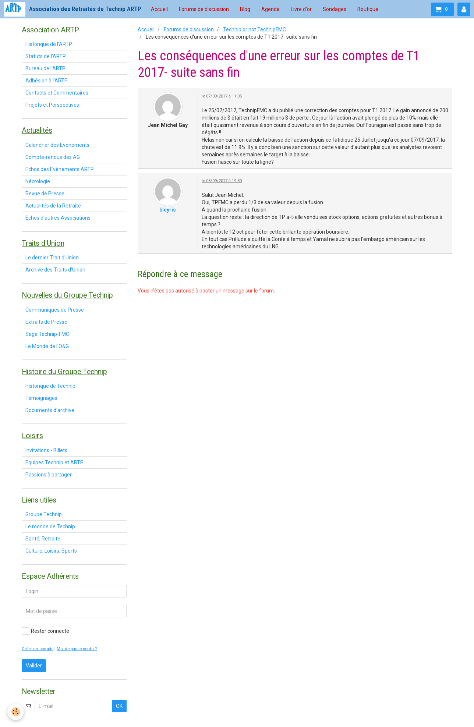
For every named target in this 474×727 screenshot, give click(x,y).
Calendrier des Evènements (57, 145)
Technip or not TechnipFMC (254, 29)
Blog (245, 9)
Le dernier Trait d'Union (52, 257)
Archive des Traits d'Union (55, 270)
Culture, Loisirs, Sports (51, 551)
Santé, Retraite (42, 539)
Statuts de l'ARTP (45, 56)
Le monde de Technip (50, 526)
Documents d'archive (49, 410)
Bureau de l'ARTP (45, 68)
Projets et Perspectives (52, 105)
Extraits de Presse (46, 322)
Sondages (334, 9)
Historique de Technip (50, 386)
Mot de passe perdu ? (77, 648)
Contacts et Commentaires (56, 93)
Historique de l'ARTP (48, 44)
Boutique (367, 9)
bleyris (167, 210)
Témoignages (41, 398)
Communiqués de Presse (54, 310)
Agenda (270, 9)
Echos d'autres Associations (58, 218)
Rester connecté (45, 631)
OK (119, 706)
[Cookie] (15, 711)
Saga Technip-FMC (47, 334)
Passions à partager (48, 475)
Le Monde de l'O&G (47, 346)
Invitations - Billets (46, 450)
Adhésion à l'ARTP (46, 81)
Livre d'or (301, 9)
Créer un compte (37, 648)
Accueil (159, 9)
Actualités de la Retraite (53, 206)
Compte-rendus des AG (52, 157)
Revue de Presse (44, 193)
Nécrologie (37, 181)
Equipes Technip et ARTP (54, 462)
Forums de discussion (204, 9)
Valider (34, 666)
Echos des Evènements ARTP (59, 169)
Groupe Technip (43, 514)
